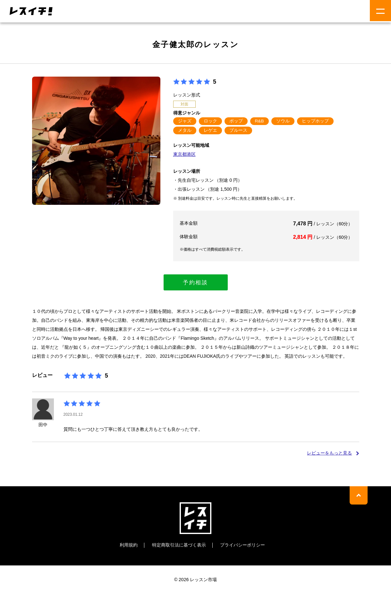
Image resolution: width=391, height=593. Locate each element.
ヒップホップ (315, 121)
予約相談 (195, 282)
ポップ (236, 121)
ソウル (283, 121)
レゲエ (210, 130)
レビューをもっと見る (329, 452)
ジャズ (184, 121)
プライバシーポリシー (242, 544)
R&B (259, 121)
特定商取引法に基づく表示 (179, 544)
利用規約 (129, 544)
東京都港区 (184, 154)
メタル (184, 130)
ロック (210, 121)
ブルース (238, 130)
